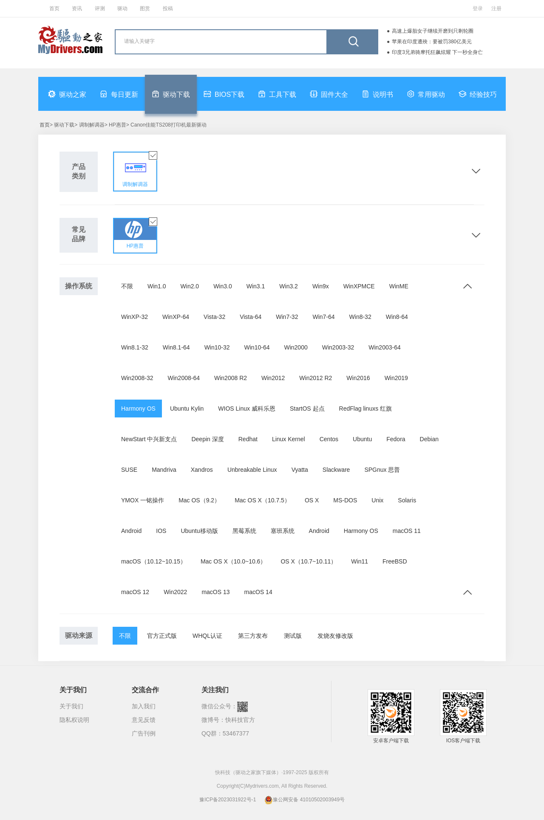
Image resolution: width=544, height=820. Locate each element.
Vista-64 (250, 316)
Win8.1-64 (176, 347)
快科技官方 (240, 719)
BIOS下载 (224, 94)
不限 (127, 286)
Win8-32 (360, 316)
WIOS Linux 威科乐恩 (246, 408)
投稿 (168, 8)
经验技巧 (478, 94)
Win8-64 (397, 316)
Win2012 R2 (315, 378)
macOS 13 (215, 592)
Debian (429, 439)
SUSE (129, 469)
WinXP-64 (175, 316)
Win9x (320, 286)
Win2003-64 (384, 347)
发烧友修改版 (335, 635)
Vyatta (300, 469)
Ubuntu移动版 (199, 530)
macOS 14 (258, 592)
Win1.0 (156, 286)
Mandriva (164, 469)
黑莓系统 (244, 530)
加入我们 (144, 706)
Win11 (359, 561)
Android (131, 530)
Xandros (202, 469)
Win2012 (273, 378)
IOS (161, 530)
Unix (377, 500)
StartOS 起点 (307, 408)
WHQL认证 (207, 635)
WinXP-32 (134, 316)
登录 (478, 8)
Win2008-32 (137, 378)
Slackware (336, 469)
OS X (312, 500)
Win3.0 (222, 286)
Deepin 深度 (207, 439)
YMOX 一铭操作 (142, 500)
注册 (496, 8)
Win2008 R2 (230, 378)
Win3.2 (288, 286)
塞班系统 (283, 530)
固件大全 (329, 94)
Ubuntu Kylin (187, 408)
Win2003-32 (338, 347)
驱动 (122, 8)
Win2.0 (190, 286)
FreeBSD (394, 561)
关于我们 (71, 706)
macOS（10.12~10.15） (153, 561)
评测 (100, 8)
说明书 (377, 94)
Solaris (407, 500)
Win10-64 (257, 347)
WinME (398, 286)
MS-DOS (345, 500)
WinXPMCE (359, 286)
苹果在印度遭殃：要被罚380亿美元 (432, 42)
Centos (329, 439)
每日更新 (119, 94)
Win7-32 (287, 316)
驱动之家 (67, 94)
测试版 (293, 635)
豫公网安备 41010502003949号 (304, 800)
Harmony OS (138, 408)
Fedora (395, 439)
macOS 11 (407, 530)
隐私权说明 (74, 719)
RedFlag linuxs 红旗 (365, 408)
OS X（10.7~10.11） (308, 561)
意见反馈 (144, 719)
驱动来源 (78, 635)
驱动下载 (171, 94)
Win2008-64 (184, 378)
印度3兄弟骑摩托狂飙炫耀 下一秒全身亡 (437, 52)
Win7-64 (323, 316)
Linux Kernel (288, 439)
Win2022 (175, 592)
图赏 (145, 8)
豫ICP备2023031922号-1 (227, 800)
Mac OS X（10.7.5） (262, 500)
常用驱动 (426, 94)
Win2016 (358, 378)
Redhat (248, 439)
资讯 (77, 8)
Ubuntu (362, 439)
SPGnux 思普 (382, 469)
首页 (54, 8)
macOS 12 (135, 592)
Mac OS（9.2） (199, 500)
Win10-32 (217, 347)
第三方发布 (253, 635)
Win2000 (295, 347)
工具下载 (277, 94)
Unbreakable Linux (252, 469)
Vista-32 (214, 316)
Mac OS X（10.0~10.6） (233, 561)
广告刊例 (144, 733)
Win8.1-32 (134, 347)
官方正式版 (162, 635)
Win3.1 (255, 286)
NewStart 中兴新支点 (149, 439)
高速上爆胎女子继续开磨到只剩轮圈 (432, 31)
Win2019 (396, 378)
